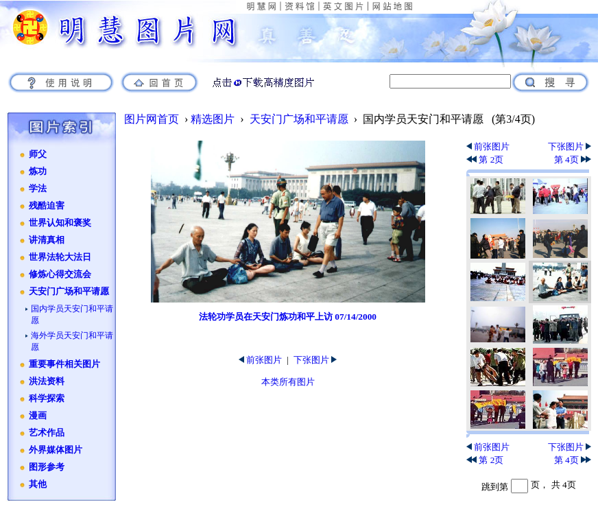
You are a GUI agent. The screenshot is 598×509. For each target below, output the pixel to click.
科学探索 (46, 398)
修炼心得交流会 (60, 274)
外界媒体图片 (55, 450)
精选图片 (213, 119)
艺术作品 (46, 433)
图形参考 (46, 467)
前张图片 (260, 360)
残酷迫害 (46, 206)
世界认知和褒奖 (60, 223)
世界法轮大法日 (60, 257)
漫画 (38, 416)
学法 (38, 188)
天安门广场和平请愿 (69, 291)
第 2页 (484, 159)
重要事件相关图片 (64, 364)
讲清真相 (46, 240)
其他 (38, 484)
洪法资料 (46, 381)
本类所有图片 (288, 382)
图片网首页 (151, 119)
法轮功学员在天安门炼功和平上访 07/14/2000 (287, 316)
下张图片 (315, 360)
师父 (38, 154)
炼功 (38, 171)
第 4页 (572, 159)
